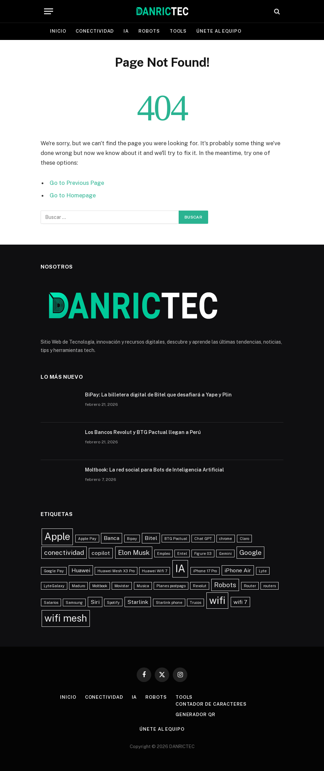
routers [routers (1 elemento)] (269, 586)
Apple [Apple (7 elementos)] (57, 536)
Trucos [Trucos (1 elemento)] (195, 602)
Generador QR (195, 714)
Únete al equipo (218, 31)
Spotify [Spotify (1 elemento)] (113, 602)
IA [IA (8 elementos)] (180, 569)
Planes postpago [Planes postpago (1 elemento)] (171, 586)
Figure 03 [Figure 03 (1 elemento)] (203, 553)
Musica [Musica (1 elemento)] (143, 586)
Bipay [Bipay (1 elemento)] (132, 538)
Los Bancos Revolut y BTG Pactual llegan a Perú (143, 432)
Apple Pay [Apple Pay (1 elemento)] (87, 538)
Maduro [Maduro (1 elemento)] (78, 586)
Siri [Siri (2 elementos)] (95, 602)
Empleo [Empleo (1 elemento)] (163, 553)
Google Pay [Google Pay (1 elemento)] (54, 571)
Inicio (58, 31)
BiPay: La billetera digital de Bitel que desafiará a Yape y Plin (158, 394)
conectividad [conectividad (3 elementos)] (64, 552)
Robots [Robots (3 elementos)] (225, 585)
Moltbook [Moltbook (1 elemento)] (99, 586)
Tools (178, 31)
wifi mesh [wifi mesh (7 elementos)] (65, 618)
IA (126, 31)
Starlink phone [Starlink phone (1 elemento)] (169, 602)
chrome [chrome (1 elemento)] (225, 538)
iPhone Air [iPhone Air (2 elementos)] (237, 570)
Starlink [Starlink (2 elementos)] (137, 602)
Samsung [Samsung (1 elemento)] (74, 602)
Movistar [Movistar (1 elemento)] (121, 586)
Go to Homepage (73, 195)
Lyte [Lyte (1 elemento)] (263, 571)
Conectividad (95, 31)
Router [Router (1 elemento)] (250, 586)
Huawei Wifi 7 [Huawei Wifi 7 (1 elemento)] (154, 571)
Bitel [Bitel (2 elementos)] (151, 538)
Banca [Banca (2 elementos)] (111, 538)
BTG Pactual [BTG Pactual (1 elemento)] (175, 538)
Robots (149, 31)
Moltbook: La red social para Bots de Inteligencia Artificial (154, 470)
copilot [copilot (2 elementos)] (101, 553)
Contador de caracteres (211, 704)
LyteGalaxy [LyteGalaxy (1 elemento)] (54, 586)
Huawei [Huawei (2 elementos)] (80, 570)
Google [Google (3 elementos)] (250, 552)
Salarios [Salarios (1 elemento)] (51, 602)
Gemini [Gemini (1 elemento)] (225, 553)
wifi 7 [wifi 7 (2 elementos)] (240, 602)
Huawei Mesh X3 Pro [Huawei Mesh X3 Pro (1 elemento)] (116, 571)
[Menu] (48, 11)
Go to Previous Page (77, 182)
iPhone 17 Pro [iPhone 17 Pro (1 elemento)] (205, 571)
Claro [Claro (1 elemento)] (244, 538)
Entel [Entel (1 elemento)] (182, 553)
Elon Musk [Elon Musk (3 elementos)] (134, 552)
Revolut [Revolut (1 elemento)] (199, 586)
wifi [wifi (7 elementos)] (217, 600)
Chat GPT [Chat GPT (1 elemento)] (203, 538)
